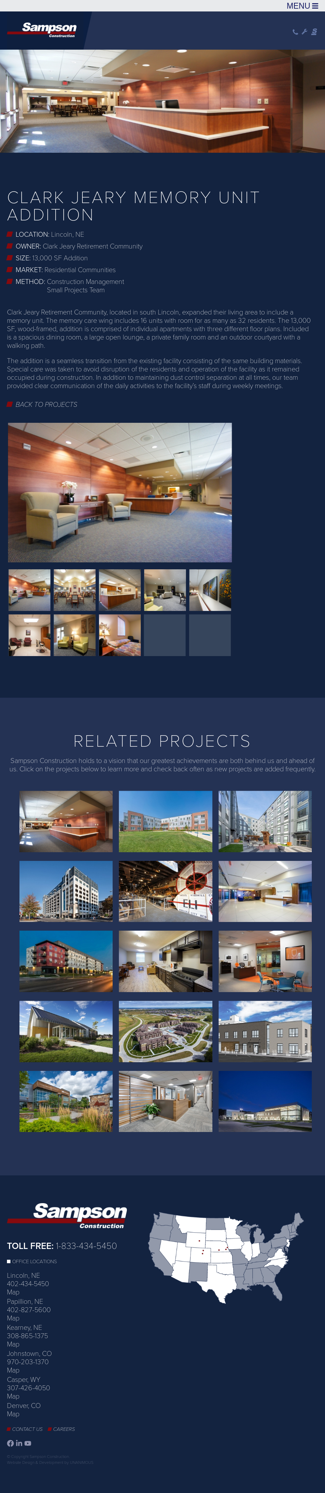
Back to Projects (47, 405)
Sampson (314, 31)
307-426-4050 (28, 1388)
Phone (295, 32)
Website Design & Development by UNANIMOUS (50, 1462)
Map (13, 1292)
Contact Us (27, 1429)
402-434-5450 (28, 1284)
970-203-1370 (28, 1362)
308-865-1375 (27, 1336)
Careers (64, 1429)
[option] (162, 100)
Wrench (305, 32)
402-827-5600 (29, 1310)
